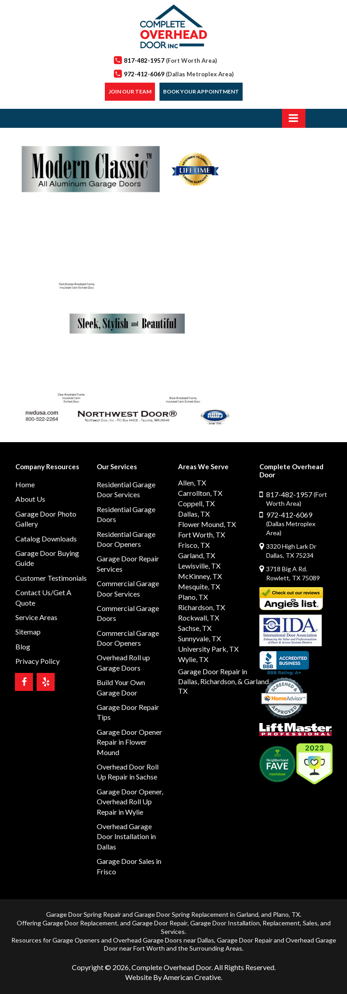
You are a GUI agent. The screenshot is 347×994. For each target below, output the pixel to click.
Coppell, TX (196, 503)
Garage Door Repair (160, 923)
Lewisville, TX (199, 565)
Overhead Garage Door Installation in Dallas (126, 836)
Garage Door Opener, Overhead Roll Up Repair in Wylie (130, 801)
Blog (22, 646)
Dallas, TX (194, 513)
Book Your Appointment (201, 91)
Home (25, 484)
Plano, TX (193, 597)
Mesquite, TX (199, 586)
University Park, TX (208, 648)
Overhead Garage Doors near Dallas (163, 940)
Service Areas (36, 617)
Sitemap (28, 631)
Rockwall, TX (198, 617)
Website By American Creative (173, 977)
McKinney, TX (200, 576)
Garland (247, 914)
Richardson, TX (201, 607)
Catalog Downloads (46, 538)
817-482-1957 (170, 60)
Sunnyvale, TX (199, 638)
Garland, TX (196, 555)
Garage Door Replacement (79, 923)
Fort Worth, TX (201, 534)
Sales (310, 923)
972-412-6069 (179, 74)
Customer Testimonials (51, 578)
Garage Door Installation (225, 923)
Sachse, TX (194, 628)
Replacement (281, 923)
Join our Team (129, 91)
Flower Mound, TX (207, 524)
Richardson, (218, 681)
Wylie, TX (193, 659)
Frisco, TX (194, 545)
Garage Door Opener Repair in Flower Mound (129, 742)
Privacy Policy (37, 661)
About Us (30, 499)
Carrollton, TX (200, 493)
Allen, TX (192, 482)
